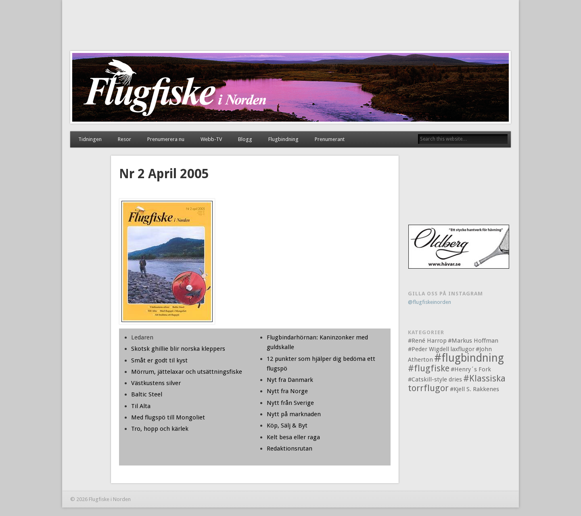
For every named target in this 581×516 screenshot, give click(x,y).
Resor (124, 139)
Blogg (245, 139)
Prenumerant (330, 139)
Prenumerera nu (165, 139)
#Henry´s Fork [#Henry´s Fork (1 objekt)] (471, 369)
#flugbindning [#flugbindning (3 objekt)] (469, 358)
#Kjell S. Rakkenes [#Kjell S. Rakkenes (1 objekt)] (474, 389)
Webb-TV (211, 139)
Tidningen (90, 139)
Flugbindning (283, 139)
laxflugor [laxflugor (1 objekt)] (462, 349)
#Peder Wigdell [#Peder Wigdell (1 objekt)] (428, 349)
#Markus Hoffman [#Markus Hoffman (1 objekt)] (473, 340)
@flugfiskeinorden (429, 302)
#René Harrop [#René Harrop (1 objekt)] (427, 340)
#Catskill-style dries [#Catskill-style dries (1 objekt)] (435, 379)
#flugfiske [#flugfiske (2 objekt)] (428, 368)
